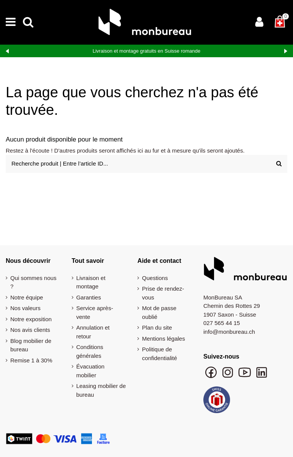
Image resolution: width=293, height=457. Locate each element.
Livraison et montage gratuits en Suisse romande (147, 51)
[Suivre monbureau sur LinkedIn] (261, 376)
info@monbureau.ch (229, 331)
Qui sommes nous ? (33, 282)
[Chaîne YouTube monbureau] (245, 376)
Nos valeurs (25, 308)
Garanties (88, 297)
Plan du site (157, 327)
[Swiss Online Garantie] (216, 401)
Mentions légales (163, 338)
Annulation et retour (93, 332)
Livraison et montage (91, 282)
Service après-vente (94, 312)
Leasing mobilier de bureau (101, 390)
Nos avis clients (30, 330)
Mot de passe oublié (159, 312)
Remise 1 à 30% (31, 360)
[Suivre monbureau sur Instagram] (228, 376)
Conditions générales (89, 351)
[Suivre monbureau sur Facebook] (211, 376)
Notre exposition (31, 319)
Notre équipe (26, 297)
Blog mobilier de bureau (31, 345)
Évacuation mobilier (90, 370)
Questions (155, 278)
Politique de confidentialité (159, 353)
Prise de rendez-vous (163, 293)
